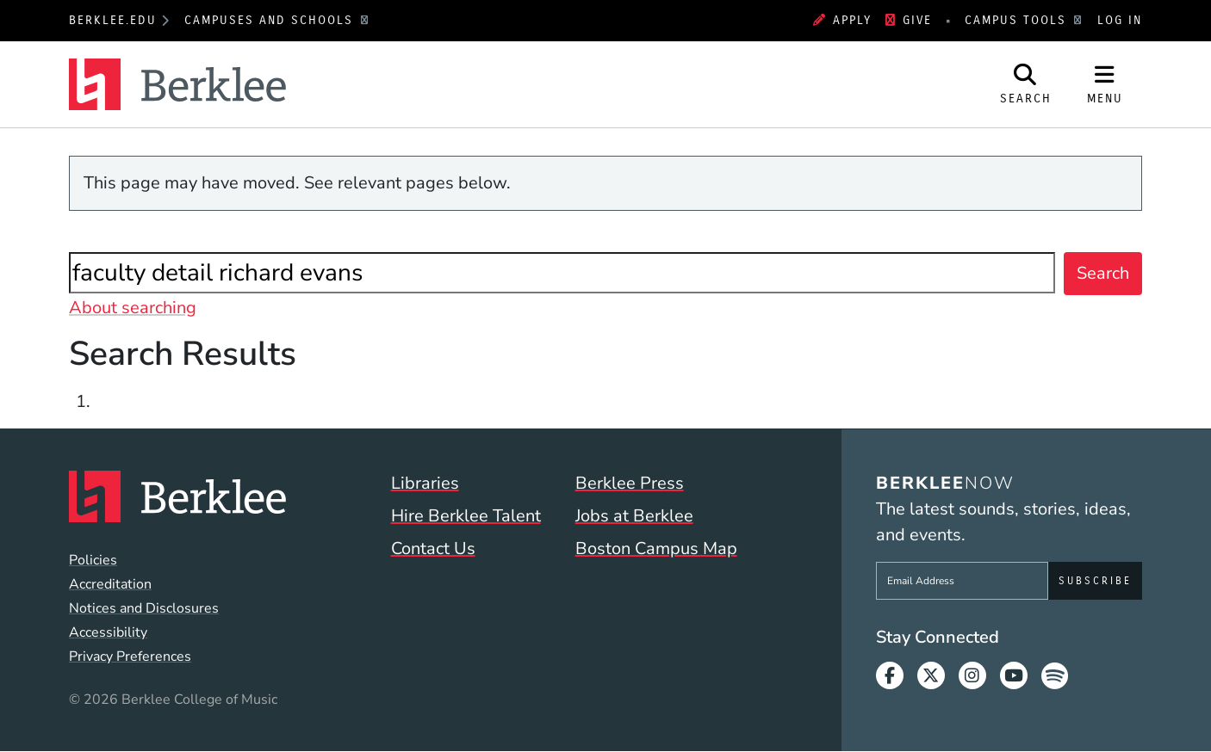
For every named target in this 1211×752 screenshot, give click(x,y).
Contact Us (433, 548)
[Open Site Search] (1026, 84)
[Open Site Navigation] (1105, 84)
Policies (93, 560)
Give (908, 20)
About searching (132, 307)
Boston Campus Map (656, 548)
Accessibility (108, 632)
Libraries (425, 483)
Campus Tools (1018, 20)
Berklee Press (629, 483)
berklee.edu (113, 20)
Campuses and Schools (271, 20)
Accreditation (110, 584)
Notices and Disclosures (144, 608)
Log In (1119, 20)
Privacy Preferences (130, 656)
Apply (842, 20)
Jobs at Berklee (634, 515)
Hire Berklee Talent (466, 515)
